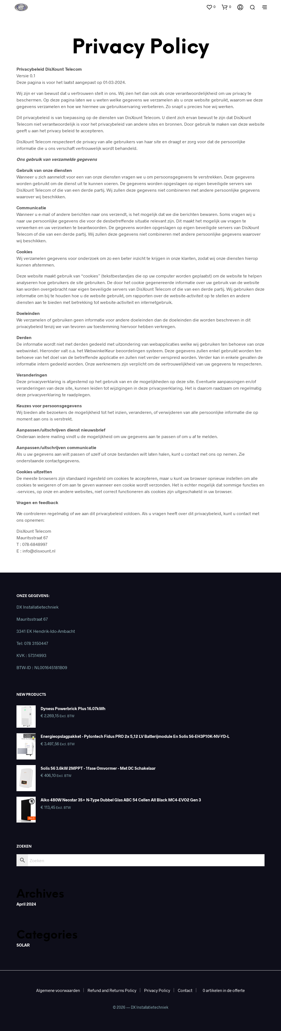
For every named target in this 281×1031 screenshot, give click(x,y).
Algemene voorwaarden (58, 990)
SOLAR (23, 944)
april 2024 (26, 903)
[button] (210, 7)
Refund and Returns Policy (112, 990)
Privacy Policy (157, 990)
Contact (185, 990)
